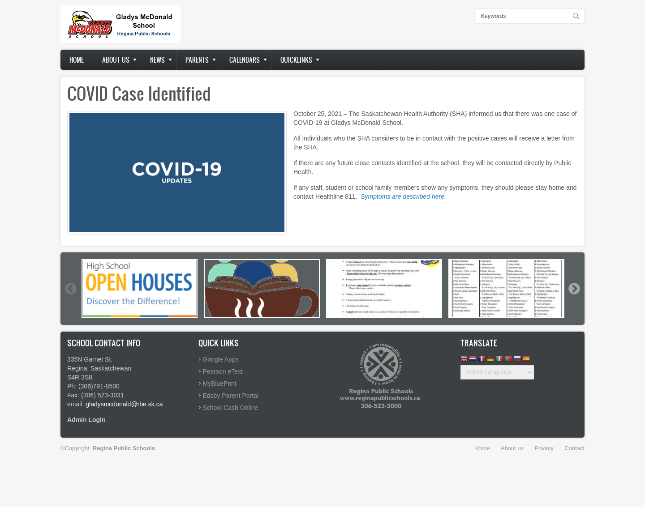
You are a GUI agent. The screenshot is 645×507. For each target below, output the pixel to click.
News (157, 59)
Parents (197, 59)
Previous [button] (70, 288)
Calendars (244, 59)
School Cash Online (230, 407)
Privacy (544, 448)
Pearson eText (223, 371)
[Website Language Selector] (497, 372)
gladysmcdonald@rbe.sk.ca (124, 404)
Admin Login (86, 419)
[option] (139, 288)
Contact (575, 448)
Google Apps (221, 359)
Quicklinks (296, 59)
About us (115, 59)
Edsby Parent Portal (231, 395)
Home (76, 59)
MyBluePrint (219, 383)
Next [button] (574, 288)
